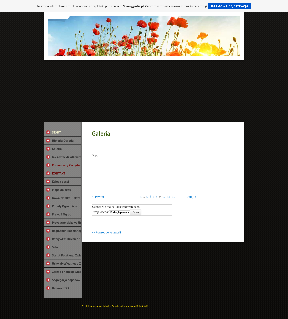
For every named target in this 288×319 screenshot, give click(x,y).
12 (173, 197)
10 (163, 197)
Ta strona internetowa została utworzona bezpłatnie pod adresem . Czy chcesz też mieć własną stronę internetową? (144, 6)
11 (168, 197)
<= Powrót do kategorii (106, 232)
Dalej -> (191, 197)
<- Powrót (98, 197)
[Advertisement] (144, 90)
